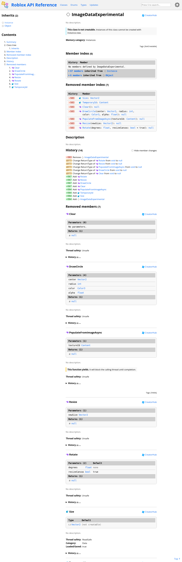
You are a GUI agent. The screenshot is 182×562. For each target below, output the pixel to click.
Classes (63, 4)
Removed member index (19, 54)
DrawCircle (18, 70)
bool (133, 128)
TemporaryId (19, 87)
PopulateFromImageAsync (23, 74)
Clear (16, 67)
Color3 (95, 114)
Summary (11, 41)
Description (12, 58)
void (113, 160)
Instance (7, 22)
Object (6, 25)
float (114, 114)
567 (70, 176)
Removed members (16, 64)
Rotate (16, 80)
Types (84, 4)
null (96, 107)
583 (72, 98)
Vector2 (94, 98)
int (131, 111)
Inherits (15, 48)
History (10, 61)
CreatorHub (149, 15)
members (75, 71)
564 (70, 189)
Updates (94, 4)
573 (70, 160)
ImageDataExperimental (95, 157)
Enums (74, 4)
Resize (16, 77)
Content (103, 102)
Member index (14, 51)
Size (15, 83)
